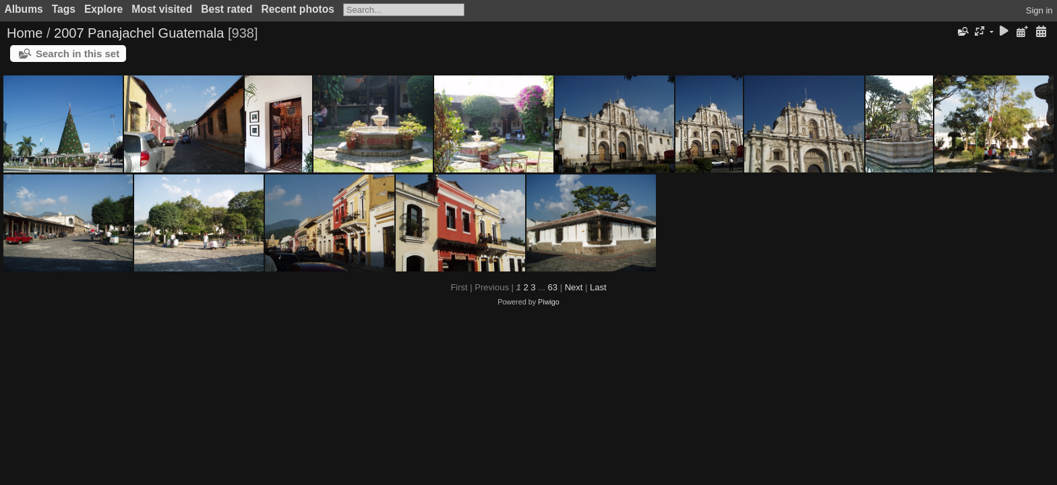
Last (598, 287)
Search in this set (77, 53)
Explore (103, 9)
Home (24, 33)
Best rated (226, 9)
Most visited (161, 9)
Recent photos (298, 9)
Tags (64, 9)
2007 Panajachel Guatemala (139, 33)
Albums (24, 9)
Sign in (1039, 10)
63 (552, 287)
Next (574, 287)
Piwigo (549, 302)
